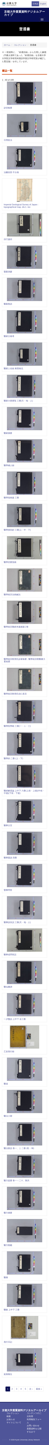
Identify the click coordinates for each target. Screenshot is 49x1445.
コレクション (20, 45)
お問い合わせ (33, 1425)
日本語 (35, 4)
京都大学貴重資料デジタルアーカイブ (24, 13)
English (43, 4)
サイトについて (14, 1422)
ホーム (7, 45)
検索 (9, 1416)
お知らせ (11, 1419)
